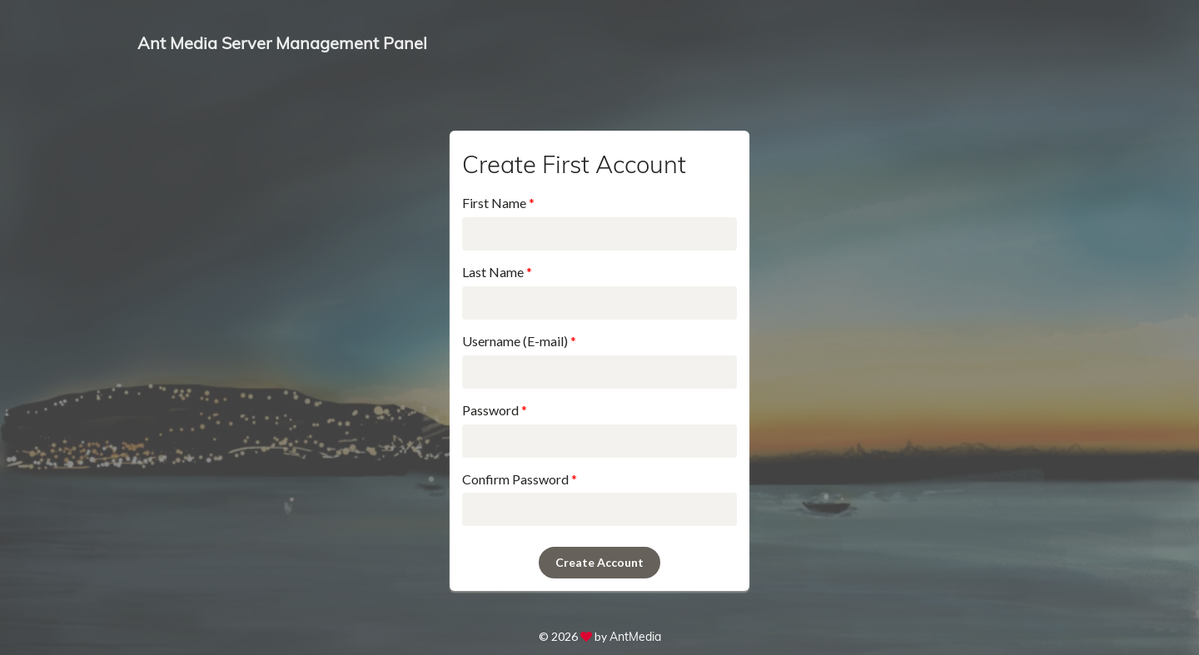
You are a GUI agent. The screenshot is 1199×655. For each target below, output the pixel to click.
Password (494, 410)
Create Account (599, 562)
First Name (498, 203)
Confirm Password (519, 479)
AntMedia (635, 636)
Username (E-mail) (519, 341)
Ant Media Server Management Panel (282, 42)
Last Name (497, 272)
